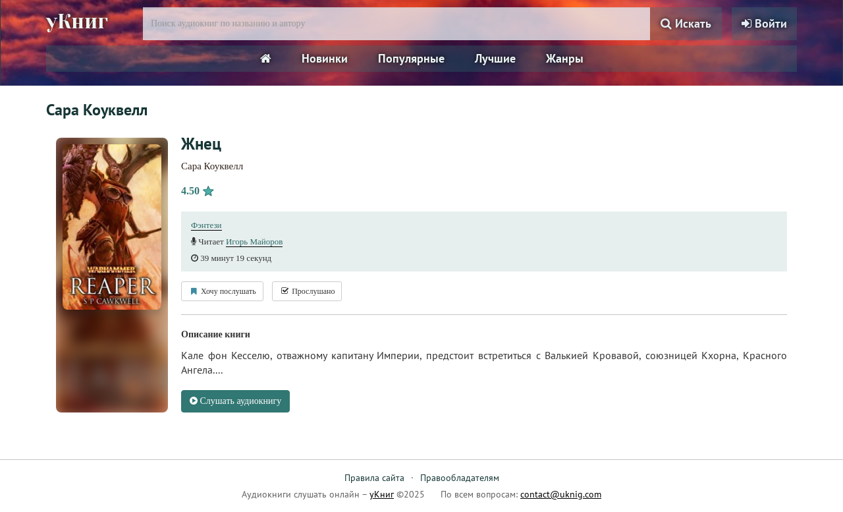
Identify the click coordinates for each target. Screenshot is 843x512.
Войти (764, 23)
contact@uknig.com (560, 494)
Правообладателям (459, 478)
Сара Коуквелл (212, 166)
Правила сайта (374, 478)
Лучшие (495, 58)
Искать (686, 23)
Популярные (411, 58)
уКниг (77, 22)
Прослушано (307, 291)
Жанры (565, 58)
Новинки (325, 58)
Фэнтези (206, 225)
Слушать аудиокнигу (235, 401)
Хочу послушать (222, 291)
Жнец (201, 143)
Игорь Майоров (254, 241)
